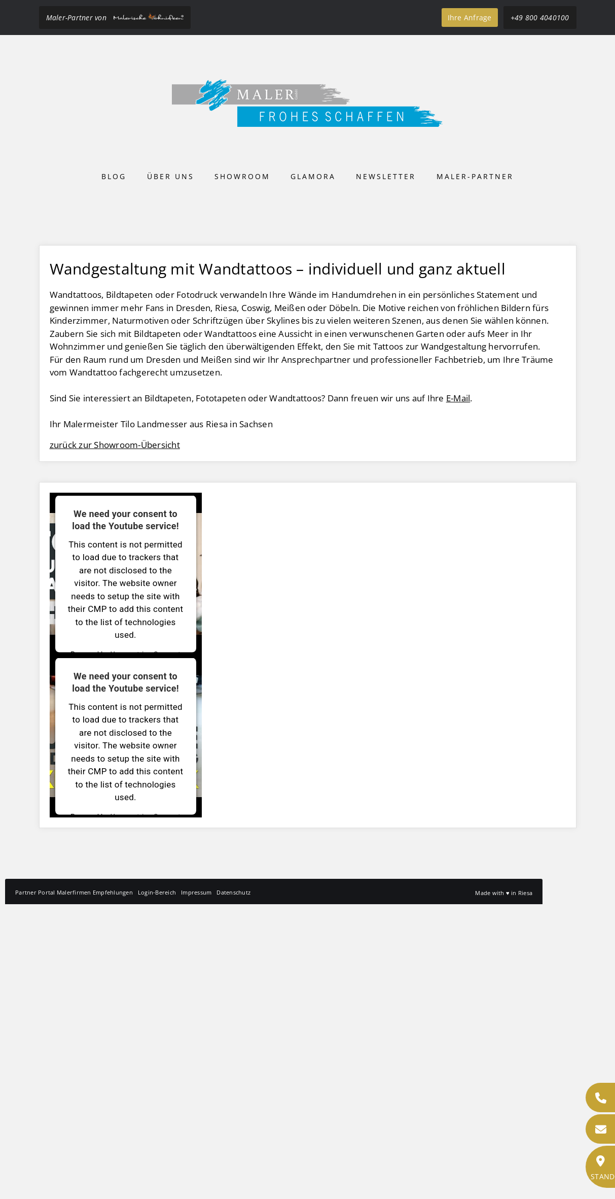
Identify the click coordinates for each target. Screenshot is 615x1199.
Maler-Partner (475, 176)
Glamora (313, 176)
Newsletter (386, 176)
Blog (113, 176)
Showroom (242, 176)
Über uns (170, 176)
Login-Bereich (157, 1187)
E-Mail (458, 693)
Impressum (196, 1187)
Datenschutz (233, 1187)
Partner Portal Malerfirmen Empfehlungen (74, 1187)
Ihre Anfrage (470, 17)
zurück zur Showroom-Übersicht (115, 739)
